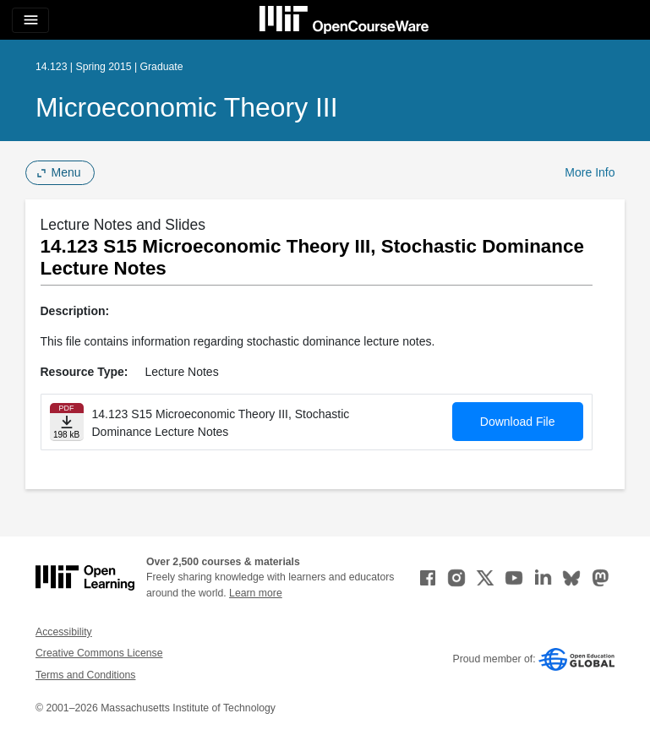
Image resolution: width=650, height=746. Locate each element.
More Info (589, 172)
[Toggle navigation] (30, 20)
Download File (517, 421)
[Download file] (67, 422)
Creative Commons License (99, 653)
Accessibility (64, 632)
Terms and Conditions (85, 675)
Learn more (255, 593)
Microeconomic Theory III (187, 107)
